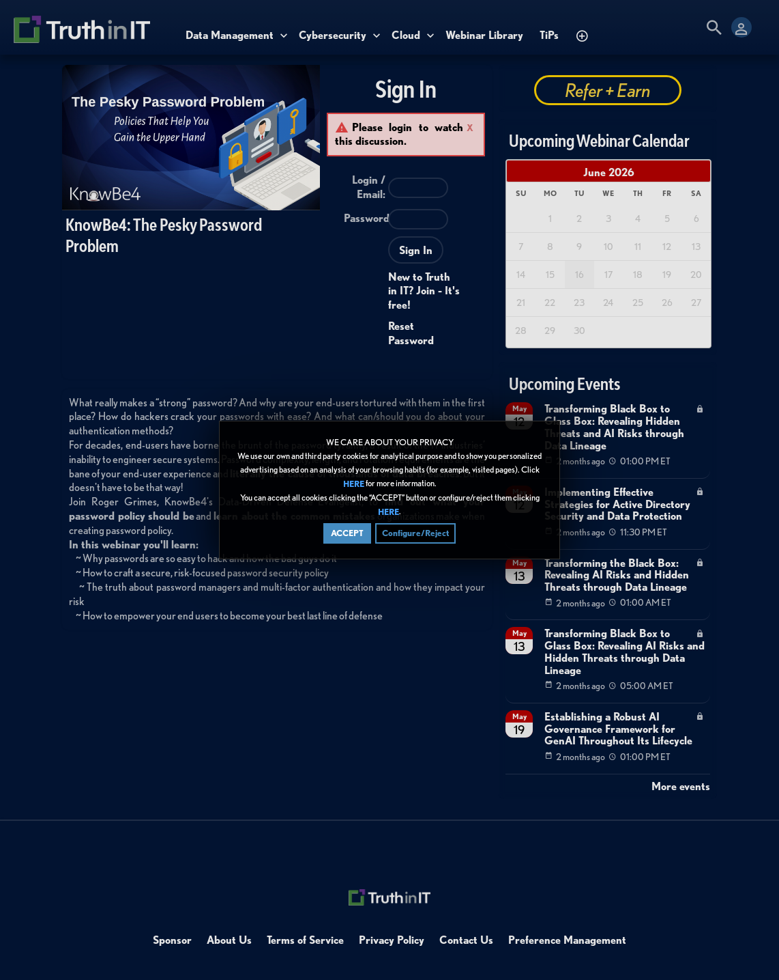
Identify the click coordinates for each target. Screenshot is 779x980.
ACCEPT (347, 533)
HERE (353, 484)
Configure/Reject (415, 533)
